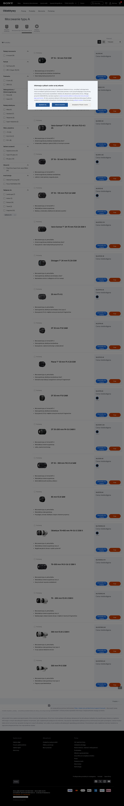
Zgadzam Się (42, 105)
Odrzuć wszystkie (60, 105)
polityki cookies (78, 100)
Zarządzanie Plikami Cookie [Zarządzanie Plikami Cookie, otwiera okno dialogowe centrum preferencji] (80, 105)
